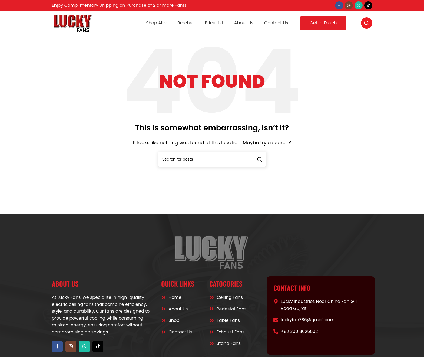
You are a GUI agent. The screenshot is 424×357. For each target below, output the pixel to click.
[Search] (366, 23)
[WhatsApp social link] (359, 5)
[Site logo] (73, 22)
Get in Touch (323, 23)
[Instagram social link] (349, 5)
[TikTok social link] (368, 5)
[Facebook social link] (339, 5)
